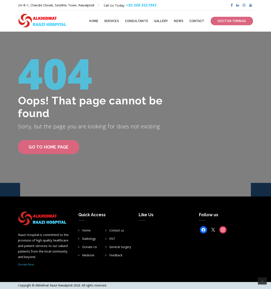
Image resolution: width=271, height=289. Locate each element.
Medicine (88, 255)
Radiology (89, 239)
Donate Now (26, 264)
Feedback (115, 255)
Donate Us (89, 247)
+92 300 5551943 (141, 5)
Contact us (116, 230)
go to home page (49, 147)
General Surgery (120, 247)
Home (86, 230)
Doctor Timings (232, 21)
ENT (112, 239)
